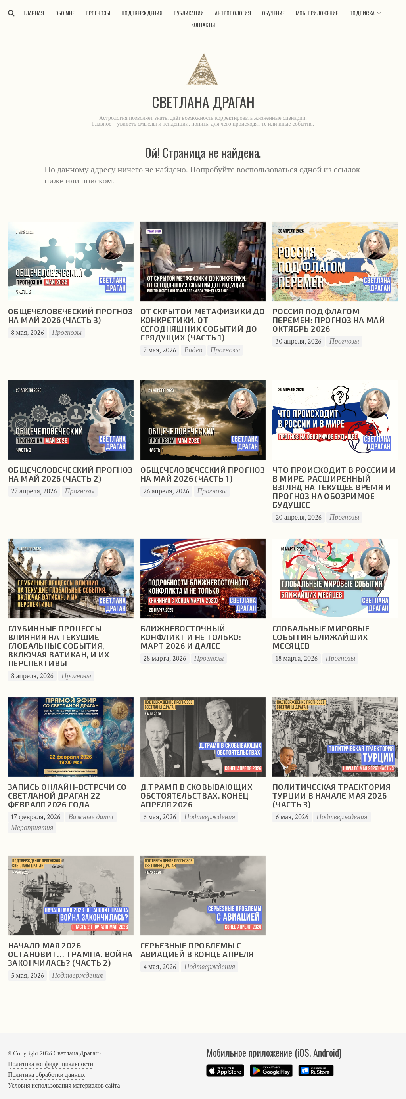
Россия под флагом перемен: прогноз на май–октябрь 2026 (331, 319)
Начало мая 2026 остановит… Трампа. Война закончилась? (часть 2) (70, 953)
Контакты (203, 24)
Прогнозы (98, 13)
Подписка (362, 13)
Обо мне (65, 13)
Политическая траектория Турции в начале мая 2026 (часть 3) (331, 795)
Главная (33, 13)
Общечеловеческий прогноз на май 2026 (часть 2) (70, 474)
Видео (193, 350)
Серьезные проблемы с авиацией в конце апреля (197, 949)
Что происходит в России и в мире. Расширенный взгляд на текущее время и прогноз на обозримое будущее (333, 487)
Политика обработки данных (46, 1075)
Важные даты (91, 817)
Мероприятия (32, 827)
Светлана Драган (76, 1053)
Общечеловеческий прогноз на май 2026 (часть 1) (202, 474)
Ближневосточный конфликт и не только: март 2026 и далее (190, 636)
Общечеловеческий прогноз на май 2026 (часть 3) (70, 315)
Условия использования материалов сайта (64, 1086)
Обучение (273, 13)
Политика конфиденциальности (50, 1064)
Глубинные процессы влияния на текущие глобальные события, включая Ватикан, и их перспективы (58, 645)
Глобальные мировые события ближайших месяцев (321, 636)
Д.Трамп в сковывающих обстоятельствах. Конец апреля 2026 (196, 795)
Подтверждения (142, 13)
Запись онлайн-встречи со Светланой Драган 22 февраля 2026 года (67, 795)
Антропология (233, 13)
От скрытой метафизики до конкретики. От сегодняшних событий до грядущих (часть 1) (202, 324)
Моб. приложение (317, 13)
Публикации (189, 13)
